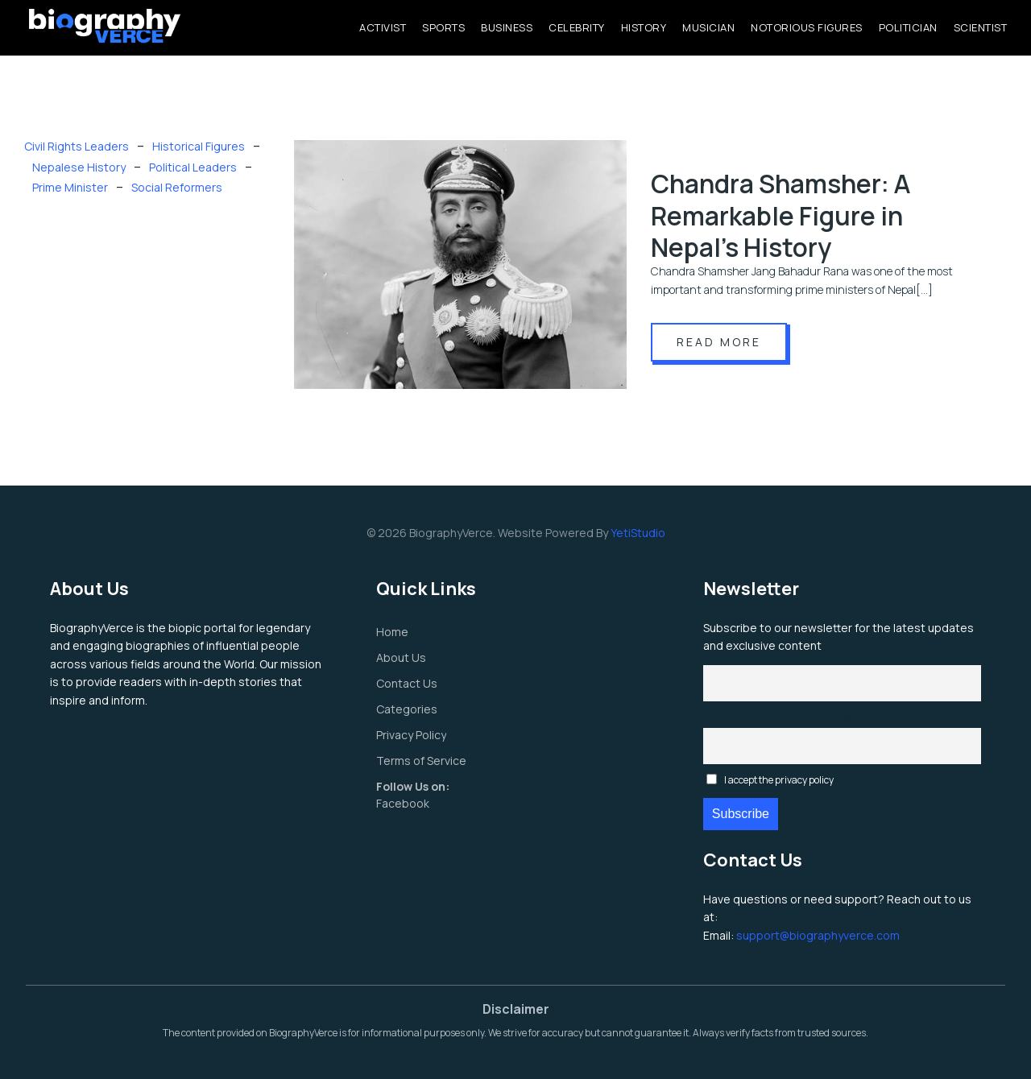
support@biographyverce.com (818, 935)
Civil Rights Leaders (76, 146)
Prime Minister (70, 187)
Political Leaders (193, 167)
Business (506, 27)
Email (841, 718)
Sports (443, 27)
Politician (908, 27)
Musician (708, 27)
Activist (382, 27)
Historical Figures (198, 146)
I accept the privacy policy (770, 780)
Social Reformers (176, 187)
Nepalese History (79, 167)
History (644, 27)
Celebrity (577, 27)
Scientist (981, 27)
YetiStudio (638, 532)
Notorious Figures (807, 27)
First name (842, 655)
